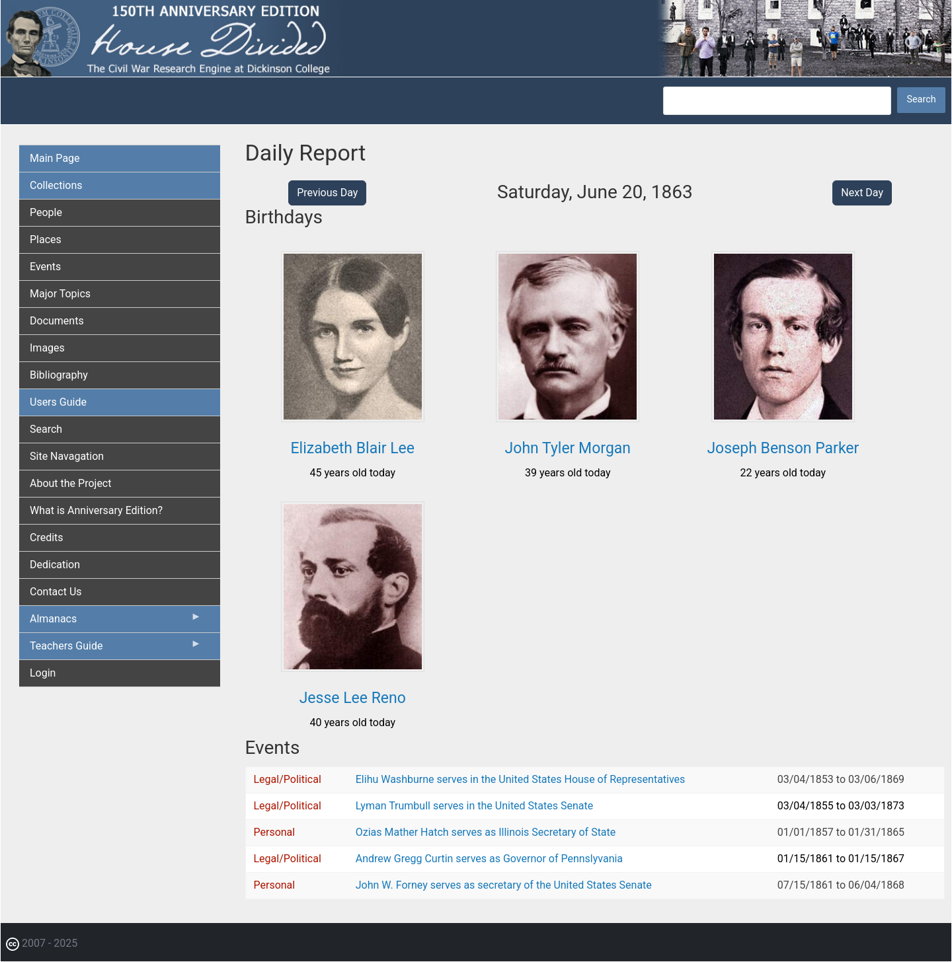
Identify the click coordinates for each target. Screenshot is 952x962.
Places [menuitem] (45, 239)
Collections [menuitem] (56, 185)
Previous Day (327, 192)
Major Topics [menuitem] (60, 293)
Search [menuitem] (46, 429)
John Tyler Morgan (568, 448)
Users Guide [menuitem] (58, 402)
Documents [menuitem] (57, 320)
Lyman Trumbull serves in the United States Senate (474, 805)
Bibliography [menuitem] (59, 375)
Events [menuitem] (45, 266)
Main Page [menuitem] (55, 158)
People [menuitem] (46, 212)
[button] (352, 417)
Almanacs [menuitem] (115, 621)
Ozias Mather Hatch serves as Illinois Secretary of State (486, 832)
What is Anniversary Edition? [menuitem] (96, 510)
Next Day (862, 192)
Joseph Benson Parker (783, 448)
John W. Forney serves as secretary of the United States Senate (504, 885)
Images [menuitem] (47, 348)
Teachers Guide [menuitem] (115, 648)
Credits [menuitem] (46, 537)
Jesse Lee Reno (352, 698)
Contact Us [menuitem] (56, 591)
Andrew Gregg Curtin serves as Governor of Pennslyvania (489, 858)
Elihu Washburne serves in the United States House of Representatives (521, 779)
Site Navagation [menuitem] (67, 456)
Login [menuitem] (43, 673)
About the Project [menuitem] (70, 483)
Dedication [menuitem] (55, 564)
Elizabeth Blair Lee (353, 448)
